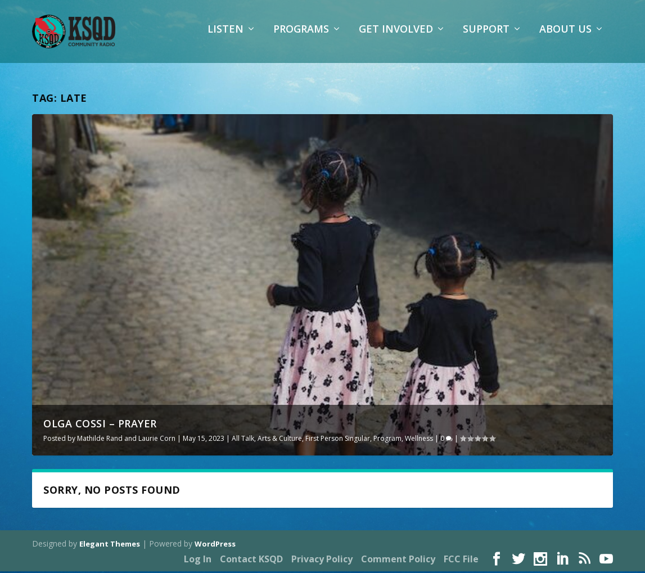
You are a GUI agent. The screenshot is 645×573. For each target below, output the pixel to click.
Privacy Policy (322, 560)
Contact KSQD (251, 560)
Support (486, 36)
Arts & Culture (280, 439)
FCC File (461, 560)
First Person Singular (337, 439)
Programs (301, 36)
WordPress (215, 545)
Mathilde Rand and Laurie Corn (126, 439)
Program (387, 439)
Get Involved (396, 36)
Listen (225, 36)
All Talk (243, 439)
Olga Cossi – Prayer (100, 424)
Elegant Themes (109, 545)
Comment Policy (398, 560)
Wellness (419, 439)
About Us (565, 36)
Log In (197, 560)
